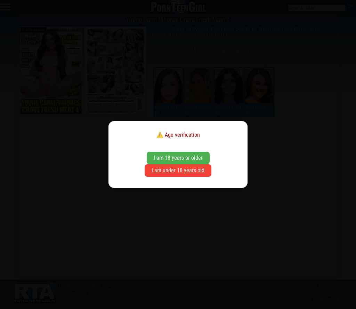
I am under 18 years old (178, 170)
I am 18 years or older (178, 157)
